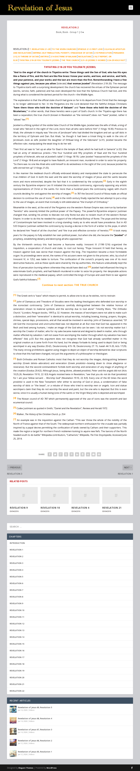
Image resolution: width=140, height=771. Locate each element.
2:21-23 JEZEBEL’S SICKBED (93, 60)
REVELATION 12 (17, 623)
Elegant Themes (25, 768)
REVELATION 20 (17, 677)
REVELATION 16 (17, 650)
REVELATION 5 (16, 576)
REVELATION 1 (16, 549)
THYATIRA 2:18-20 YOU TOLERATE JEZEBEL (39, 60)
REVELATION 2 (16, 556)
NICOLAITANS (84, 56)
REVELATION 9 (19, 507)
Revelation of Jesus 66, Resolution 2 (35, 740)
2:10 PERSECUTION (103, 53)
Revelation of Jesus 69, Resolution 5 (35, 707)
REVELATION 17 (17, 657)
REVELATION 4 (80, 507)
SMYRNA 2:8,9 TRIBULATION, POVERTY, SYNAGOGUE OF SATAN (63, 53)
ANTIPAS (44, 56)
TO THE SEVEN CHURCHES (64, 49)
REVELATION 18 (17, 664)
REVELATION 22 (17, 691)
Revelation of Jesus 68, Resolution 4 (35, 718)
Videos (31, 710)
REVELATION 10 (50, 507)
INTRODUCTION (17, 543)
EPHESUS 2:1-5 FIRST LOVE (90, 49)
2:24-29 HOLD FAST (116, 60)
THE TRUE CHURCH (70, 60)
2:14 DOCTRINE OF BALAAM (63, 56)
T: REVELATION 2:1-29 (39, 49)
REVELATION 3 (16, 563)
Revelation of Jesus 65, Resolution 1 (35, 751)
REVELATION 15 (17, 644)
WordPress (52, 768)
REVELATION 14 (17, 637)
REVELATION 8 (16, 596)
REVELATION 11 (17, 617)
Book (58, 32)
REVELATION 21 (112, 507)
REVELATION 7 (16, 590)
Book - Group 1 (70, 32)
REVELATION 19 (17, 670)
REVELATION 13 (17, 630)
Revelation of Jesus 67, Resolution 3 (35, 729)
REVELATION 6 (16, 583)
